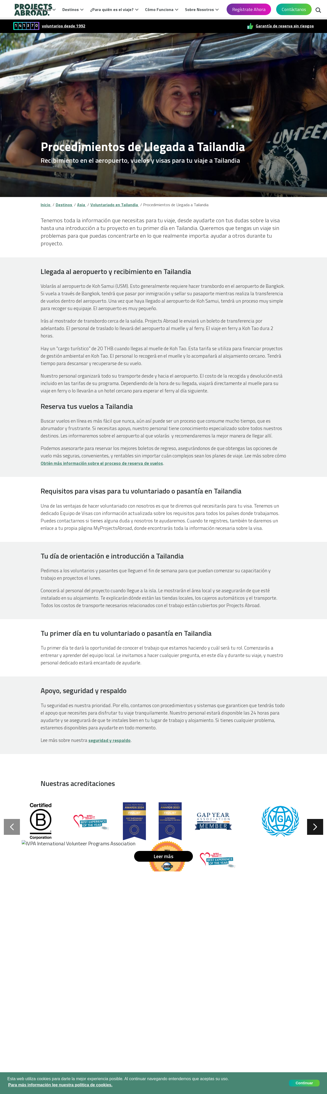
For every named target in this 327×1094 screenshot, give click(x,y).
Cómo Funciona (159, 9)
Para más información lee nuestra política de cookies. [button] (60, 1085)
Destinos (70, 9)
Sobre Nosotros (199, 9)
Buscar (318, 10)
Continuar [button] (304, 1083)
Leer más (163, 856)
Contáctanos (294, 9)
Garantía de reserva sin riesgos (285, 26)
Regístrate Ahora (248, 9)
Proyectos (41, 9)
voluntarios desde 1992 (63, 26)
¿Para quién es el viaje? (112, 9)
